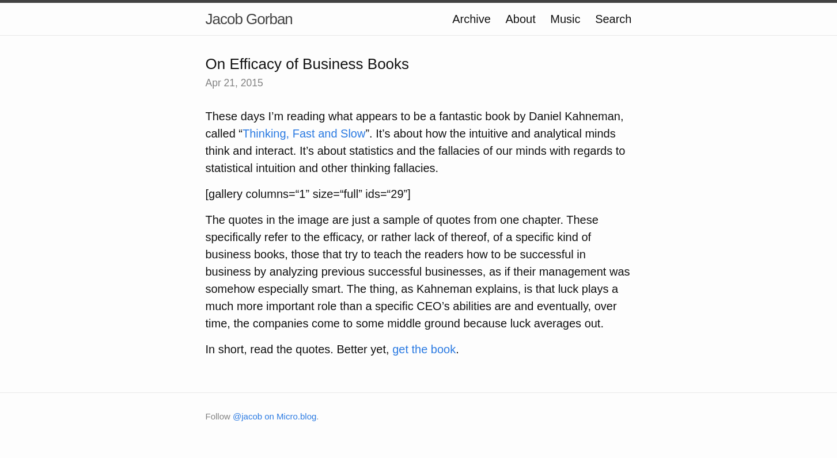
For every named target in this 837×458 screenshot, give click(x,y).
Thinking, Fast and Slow (304, 133)
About (521, 19)
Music (565, 19)
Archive (471, 19)
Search (613, 19)
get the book (424, 349)
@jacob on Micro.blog (274, 416)
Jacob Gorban (249, 19)
